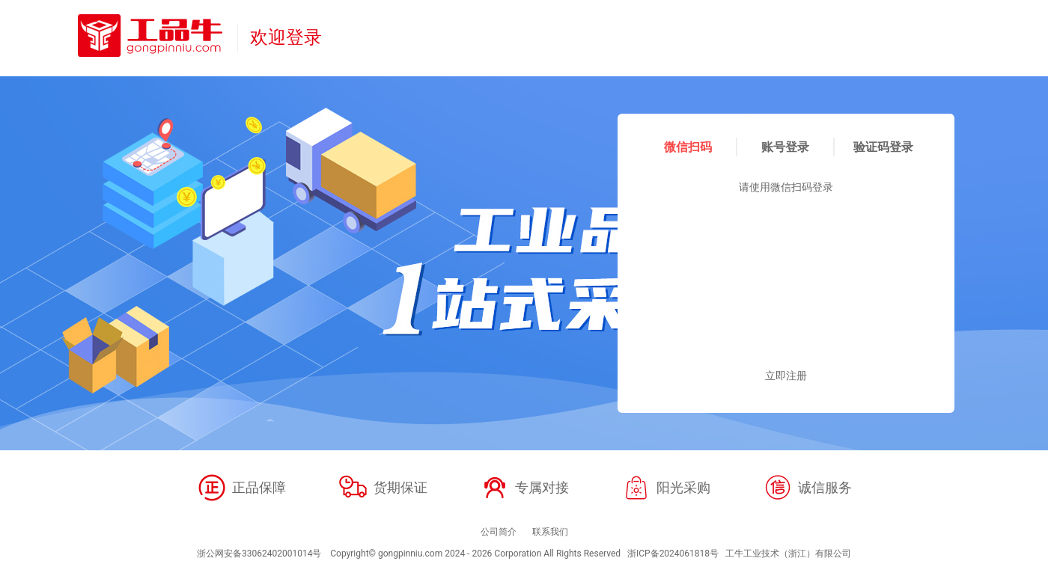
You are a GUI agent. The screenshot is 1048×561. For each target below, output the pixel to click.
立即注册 (786, 375)
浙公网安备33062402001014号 (259, 553)
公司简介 (499, 532)
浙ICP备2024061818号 (673, 553)
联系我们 (550, 532)
